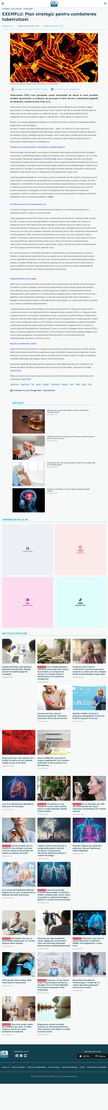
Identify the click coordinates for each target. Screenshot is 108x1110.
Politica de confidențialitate (36, 1067)
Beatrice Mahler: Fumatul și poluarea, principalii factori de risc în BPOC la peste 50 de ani (88, 716)
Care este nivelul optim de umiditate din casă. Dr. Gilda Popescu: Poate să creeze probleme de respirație (17, 1028)
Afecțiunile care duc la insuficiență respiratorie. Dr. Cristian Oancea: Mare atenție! (18, 940)
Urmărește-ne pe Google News (67, 89)
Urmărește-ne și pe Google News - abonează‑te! (34, 390)
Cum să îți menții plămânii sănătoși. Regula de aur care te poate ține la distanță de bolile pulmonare (18, 892)
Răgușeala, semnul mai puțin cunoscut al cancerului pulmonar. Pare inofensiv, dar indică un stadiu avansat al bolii (53, 1028)
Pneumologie (28, 9)
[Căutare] (105, 3)
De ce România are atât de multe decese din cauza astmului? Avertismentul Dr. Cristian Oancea (89, 807)
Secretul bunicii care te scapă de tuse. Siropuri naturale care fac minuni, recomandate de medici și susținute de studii (17, 849)
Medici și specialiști (18, 1067)
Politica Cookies (54, 1067)
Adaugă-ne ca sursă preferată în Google (31, 89)
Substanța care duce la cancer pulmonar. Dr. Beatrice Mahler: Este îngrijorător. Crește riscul (88, 942)
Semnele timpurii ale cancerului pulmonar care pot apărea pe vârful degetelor (87, 848)
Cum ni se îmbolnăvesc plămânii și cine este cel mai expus (17, 805)
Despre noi (5, 1067)
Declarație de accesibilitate (96, 1067)
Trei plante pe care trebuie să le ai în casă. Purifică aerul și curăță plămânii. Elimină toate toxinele (52, 807)
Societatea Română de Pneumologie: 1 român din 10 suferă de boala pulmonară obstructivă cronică (86, 984)
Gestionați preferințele (69, 1067)
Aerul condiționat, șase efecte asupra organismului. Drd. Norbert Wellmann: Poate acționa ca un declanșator (53, 761)
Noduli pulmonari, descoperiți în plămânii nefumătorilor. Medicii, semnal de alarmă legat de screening (17, 670)
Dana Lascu (9, 26)
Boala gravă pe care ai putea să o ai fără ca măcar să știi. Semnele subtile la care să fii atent (18, 760)
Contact (82, 1067)
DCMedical (6, 9)
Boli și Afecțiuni (16, 9)
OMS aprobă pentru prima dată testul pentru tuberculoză (16, 981)
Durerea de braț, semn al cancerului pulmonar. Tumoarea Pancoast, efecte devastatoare (52, 716)
